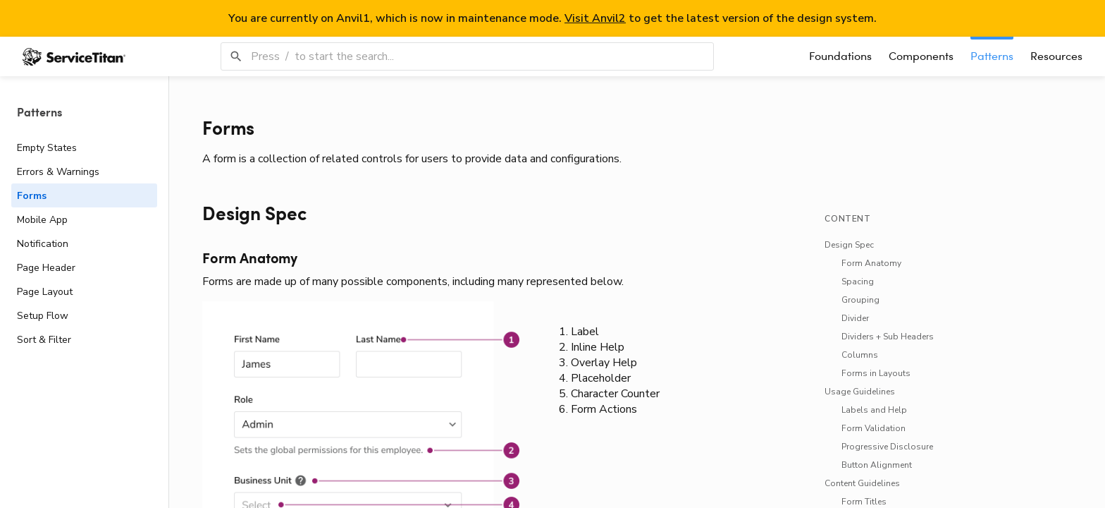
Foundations (840, 56)
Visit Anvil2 (595, 18)
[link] (319, 214)
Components (921, 56)
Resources (1056, 56)
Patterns (991, 56)
